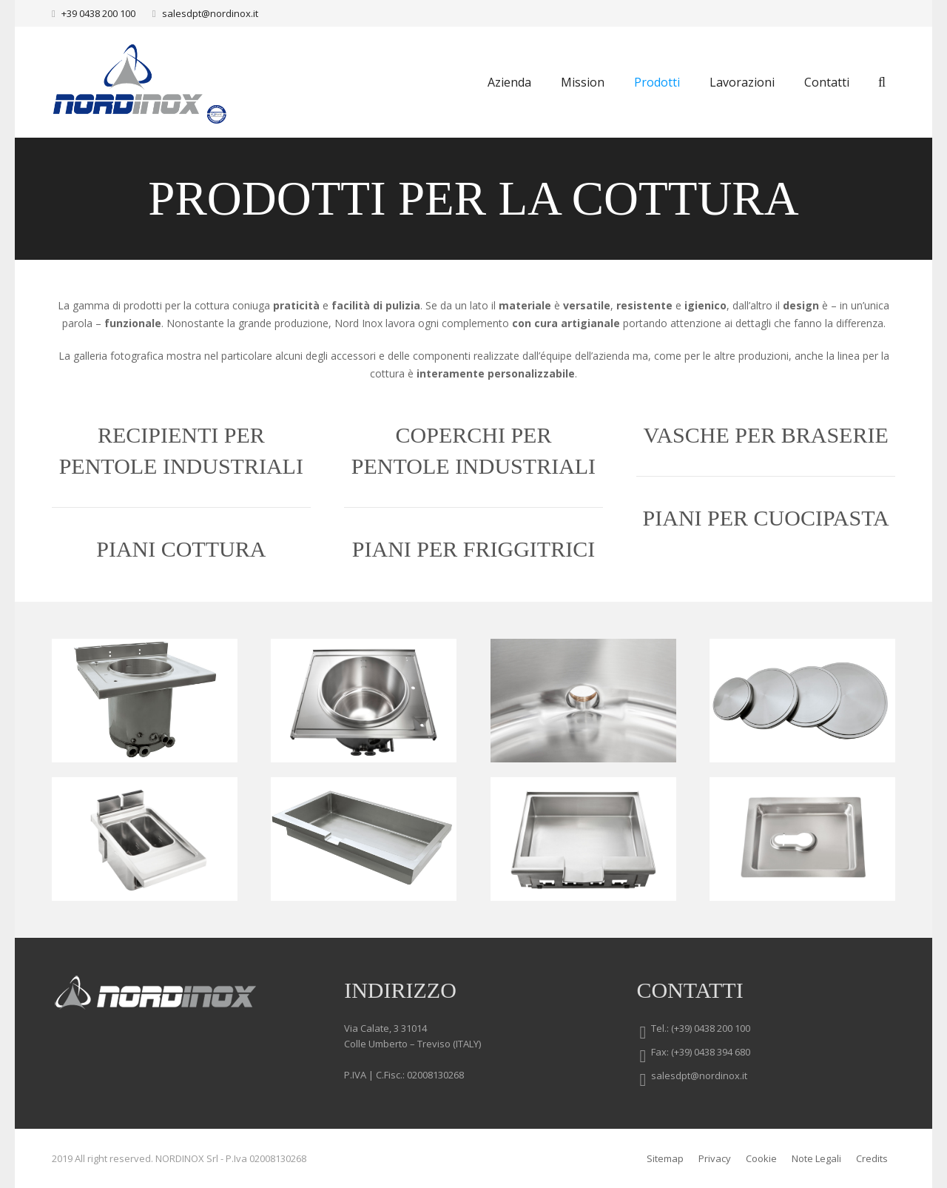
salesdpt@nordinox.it (210, 13)
